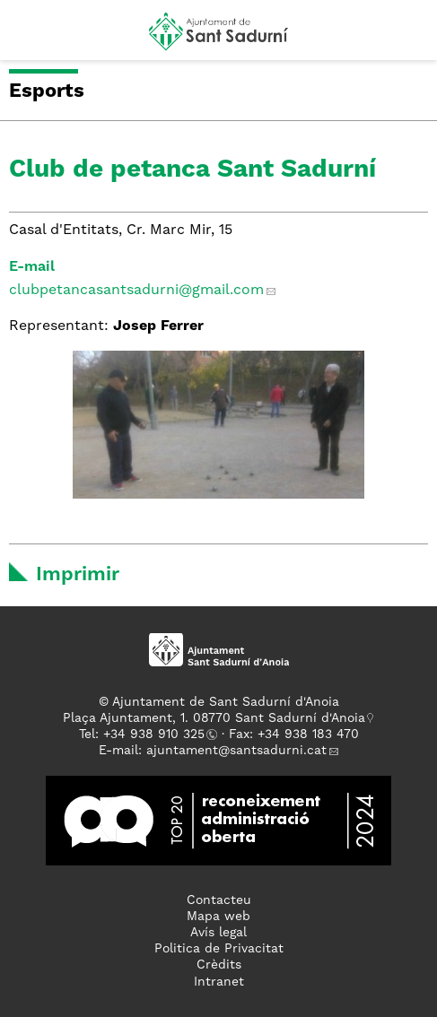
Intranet (219, 982)
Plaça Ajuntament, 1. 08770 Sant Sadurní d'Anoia (214, 718)
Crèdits (219, 965)
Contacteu (219, 900)
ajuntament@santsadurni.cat (236, 750)
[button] (30, 37)
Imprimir (77, 575)
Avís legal (218, 932)
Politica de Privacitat (219, 949)
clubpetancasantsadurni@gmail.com (136, 290)
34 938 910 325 (157, 734)
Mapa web (218, 916)
